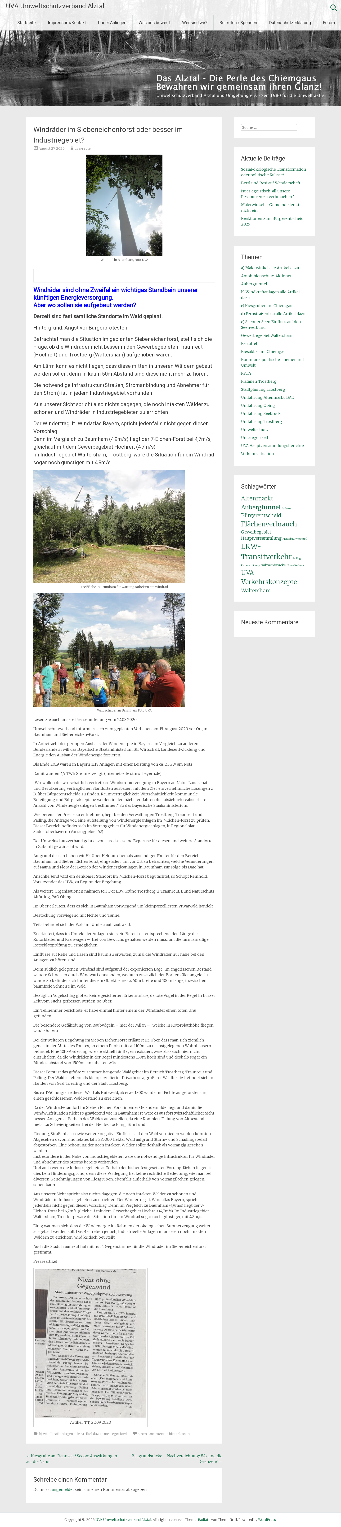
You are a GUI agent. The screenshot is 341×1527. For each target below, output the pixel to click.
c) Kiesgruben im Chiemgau (266, 305)
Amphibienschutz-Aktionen (267, 275)
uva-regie (83, 148)
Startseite (26, 22)
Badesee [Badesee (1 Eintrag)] (286, 508)
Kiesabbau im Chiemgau (263, 351)
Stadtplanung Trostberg (263, 389)
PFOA (246, 373)
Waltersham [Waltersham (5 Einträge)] (256, 590)
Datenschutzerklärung (290, 22)
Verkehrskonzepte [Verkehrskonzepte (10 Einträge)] (269, 582)
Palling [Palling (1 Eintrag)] (297, 558)
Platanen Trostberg (259, 381)
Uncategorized (114, 1434)
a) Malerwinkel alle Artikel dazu (270, 267)
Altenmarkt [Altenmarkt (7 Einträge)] (257, 498)
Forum (329, 22)
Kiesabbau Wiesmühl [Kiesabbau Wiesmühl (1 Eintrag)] (295, 538)
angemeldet (63, 1489)
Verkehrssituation (257, 453)
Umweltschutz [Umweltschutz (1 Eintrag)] (295, 565)
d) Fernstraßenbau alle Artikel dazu (273, 313)
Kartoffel (249, 343)
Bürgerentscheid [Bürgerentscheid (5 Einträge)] (261, 515)
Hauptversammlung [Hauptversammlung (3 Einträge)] (261, 538)
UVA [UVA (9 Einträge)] (247, 573)
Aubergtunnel (254, 284)
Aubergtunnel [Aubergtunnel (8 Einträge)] (261, 507)
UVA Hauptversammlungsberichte (272, 445)
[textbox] (124, 275)
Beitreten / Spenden (238, 22)
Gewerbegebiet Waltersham (266, 335)
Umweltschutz (254, 429)
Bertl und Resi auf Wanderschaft (270, 183)
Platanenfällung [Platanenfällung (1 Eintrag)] (250, 565)
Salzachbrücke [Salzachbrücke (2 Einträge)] (273, 565)
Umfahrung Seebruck (261, 413)
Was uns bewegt (154, 22)
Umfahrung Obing (258, 405)
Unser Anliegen (112, 22)
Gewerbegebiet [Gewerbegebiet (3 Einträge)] (256, 532)
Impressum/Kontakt (67, 22)
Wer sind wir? (194, 22)
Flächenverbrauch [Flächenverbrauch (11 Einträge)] (269, 524)
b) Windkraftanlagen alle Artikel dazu (70, 1434)
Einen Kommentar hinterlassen (163, 1434)
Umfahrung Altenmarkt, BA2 (267, 397)
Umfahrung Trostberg (261, 421)
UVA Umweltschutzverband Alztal (55, 6)
